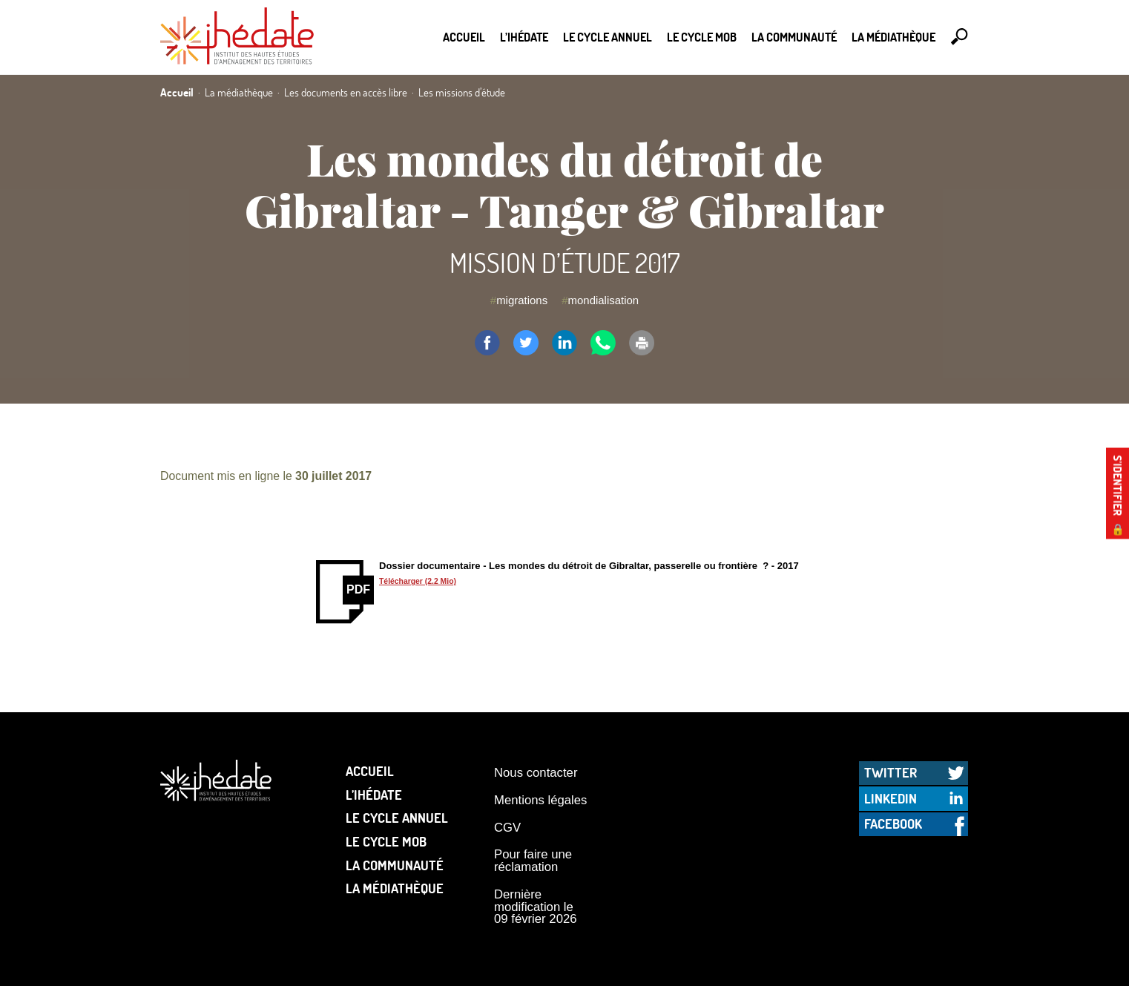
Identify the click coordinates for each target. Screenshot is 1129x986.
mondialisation (603, 300)
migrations (521, 300)
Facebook (893, 823)
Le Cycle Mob (702, 37)
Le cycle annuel (607, 37)
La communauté (794, 37)
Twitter (890, 772)
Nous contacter (535, 773)
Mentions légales (540, 800)
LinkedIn (890, 798)
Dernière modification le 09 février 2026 (535, 906)
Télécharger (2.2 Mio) (417, 581)
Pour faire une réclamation (533, 860)
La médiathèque (893, 37)
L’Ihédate (524, 37)
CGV (507, 828)
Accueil (464, 37)
